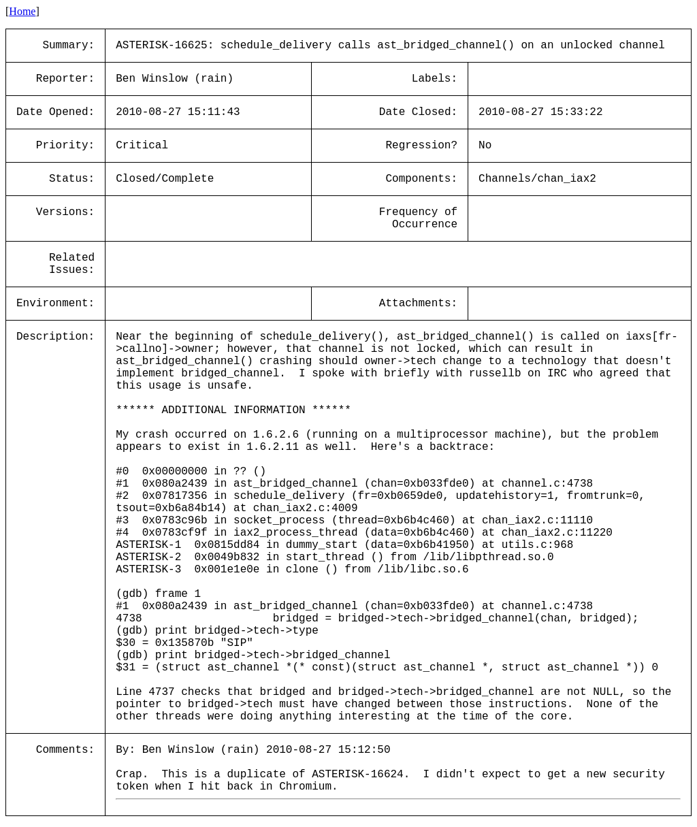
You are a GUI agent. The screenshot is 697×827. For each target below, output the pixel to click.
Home (22, 11)
